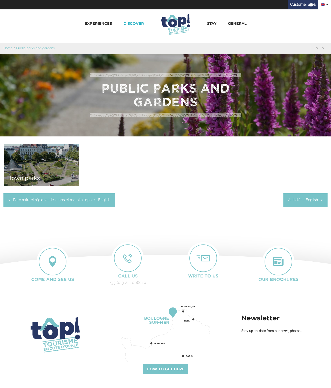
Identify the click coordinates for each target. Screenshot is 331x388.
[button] (98, 23)
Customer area (303, 4)
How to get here (166, 369)
